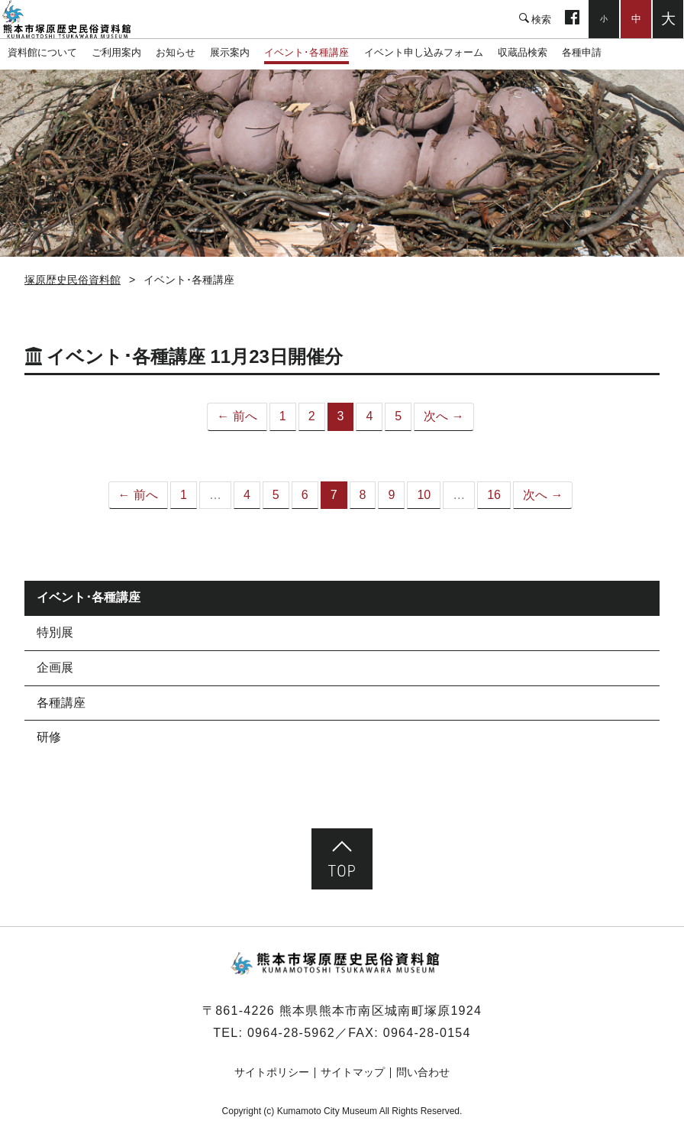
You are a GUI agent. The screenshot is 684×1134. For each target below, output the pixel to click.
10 (424, 494)
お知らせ (175, 52)
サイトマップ (353, 1072)
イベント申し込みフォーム (423, 52)
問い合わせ (423, 1072)
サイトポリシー (271, 1072)
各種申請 (582, 52)
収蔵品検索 (522, 52)
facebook (572, 19)
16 (494, 494)
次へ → (443, 416)
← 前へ (236, 416)
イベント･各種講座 (306, 52)
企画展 (55, 667)
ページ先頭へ (342, 858)
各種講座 (61, 702)
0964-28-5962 (291, 1032)
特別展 (55, 632)
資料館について (42, 52)
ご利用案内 (116, 52)
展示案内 (230, 52)
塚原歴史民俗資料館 (76, 19)
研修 (49, 737)
